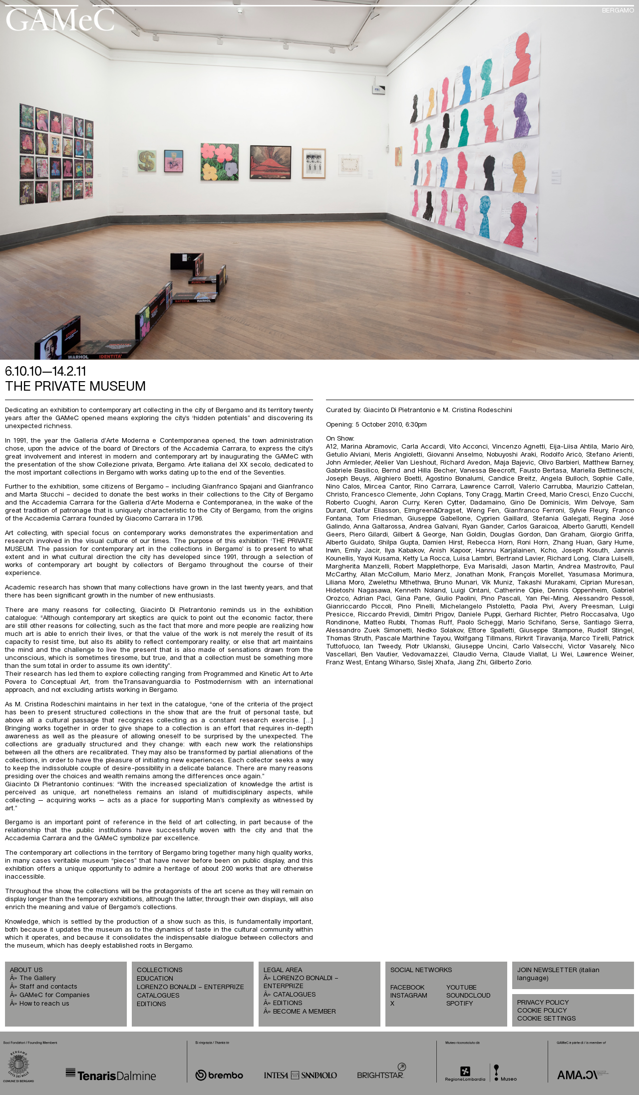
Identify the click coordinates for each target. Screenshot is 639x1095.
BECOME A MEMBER (304, 1012)
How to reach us (44, 1004)
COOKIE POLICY (542, 1011)
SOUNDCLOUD (468, 996)
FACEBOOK (407, 988)
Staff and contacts (48, 987)
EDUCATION (155, 979)
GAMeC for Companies (54, 995)
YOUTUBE (461, 988)
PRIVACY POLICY (543, 1003)
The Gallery (37, 978)
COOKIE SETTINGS (546, 1019)
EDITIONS (151, 1004)
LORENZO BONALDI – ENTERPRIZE (190, 987)
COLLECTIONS (159, 970)
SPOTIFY (459, 1004)
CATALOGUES (158, 996)
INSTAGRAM (408, 996)
